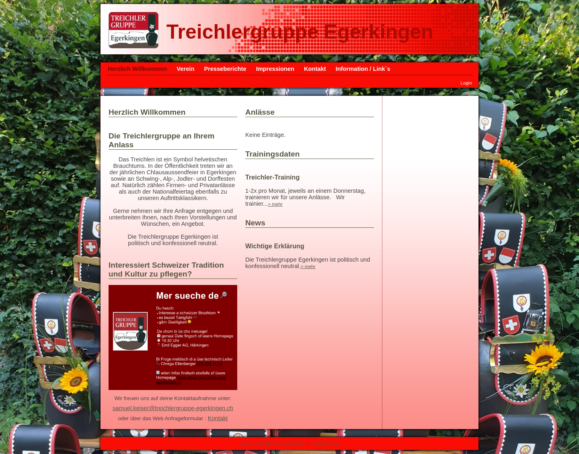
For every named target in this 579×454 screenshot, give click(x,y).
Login (466, 82)
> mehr (275, 203)
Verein (185, 69)
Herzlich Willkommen (137, 69)
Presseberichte (225, 69)
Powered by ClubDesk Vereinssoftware (271, 444)
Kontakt (315, 69)
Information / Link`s (363, 69)
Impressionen (275, 69)
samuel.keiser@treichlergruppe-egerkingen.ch (173, 408)
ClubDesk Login (326, 444)
